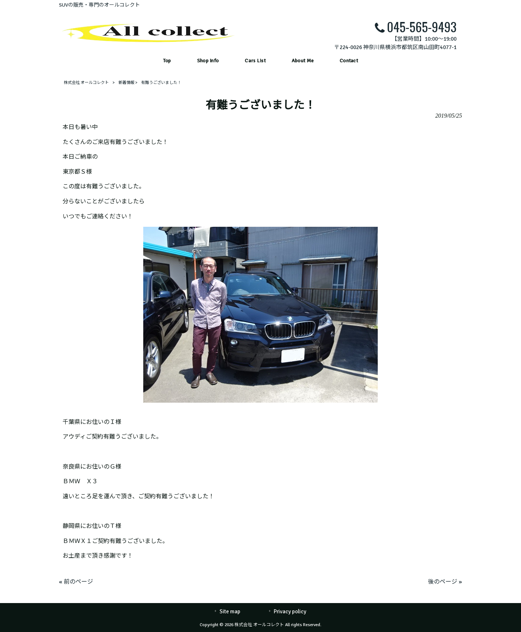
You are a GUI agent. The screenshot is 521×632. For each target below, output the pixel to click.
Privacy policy (290, 611)
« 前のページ (76, 581)
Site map (229, 611)
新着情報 (126, 82)
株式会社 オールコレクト (86, 82)
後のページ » (445, 581)
